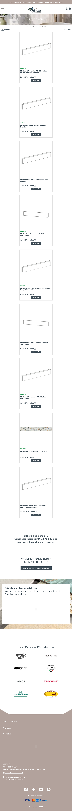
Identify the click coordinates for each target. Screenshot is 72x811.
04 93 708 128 (11, 767)
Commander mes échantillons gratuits (36, 568)
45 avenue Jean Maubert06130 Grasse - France (15, 778)
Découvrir (36, 80)
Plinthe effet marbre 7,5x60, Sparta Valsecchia (34, 397)
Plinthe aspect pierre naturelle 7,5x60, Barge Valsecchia (35, 289)
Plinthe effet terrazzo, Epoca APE (33, 451)
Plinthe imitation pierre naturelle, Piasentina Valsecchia (33, 506)
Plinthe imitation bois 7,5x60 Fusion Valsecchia (34, 234)
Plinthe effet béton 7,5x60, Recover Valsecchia (34, 343)
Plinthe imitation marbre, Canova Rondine (33, 126)
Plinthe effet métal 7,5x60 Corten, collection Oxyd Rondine (33, 71)
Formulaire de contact (14, 773)
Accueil (26, 26)
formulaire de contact (42, 541)
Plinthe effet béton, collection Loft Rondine (34, 180)
